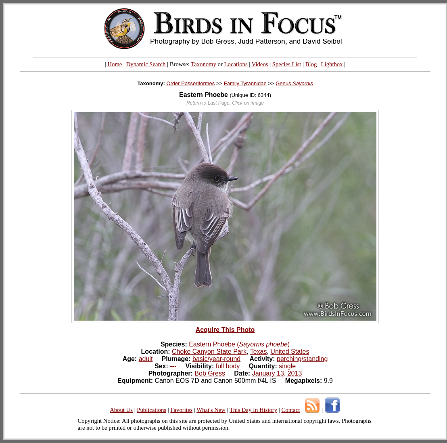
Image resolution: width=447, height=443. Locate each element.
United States (289, 351)
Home (114, 64)
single (287, 366)
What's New (211, 410)
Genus (294, 83)
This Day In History (253, 410)
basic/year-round (216, 358)
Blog (311, 64)
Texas (258, 351)
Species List (286, 64)
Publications (151, 410)
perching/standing (302, 358)
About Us (121, 410)
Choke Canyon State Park (209, 351)
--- (173, 366)
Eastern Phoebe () (239, 344)
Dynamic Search (146, 64)
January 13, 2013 (277, 373)
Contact (290, 410)
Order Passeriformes (190, 83)
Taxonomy (203, 64)
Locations (236, 64)
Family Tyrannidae (245, 83)
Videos (260, 64)
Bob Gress (209, 373)
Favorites (181, 410)
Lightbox (332, 64)
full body (228, 366)
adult (146, 358)
